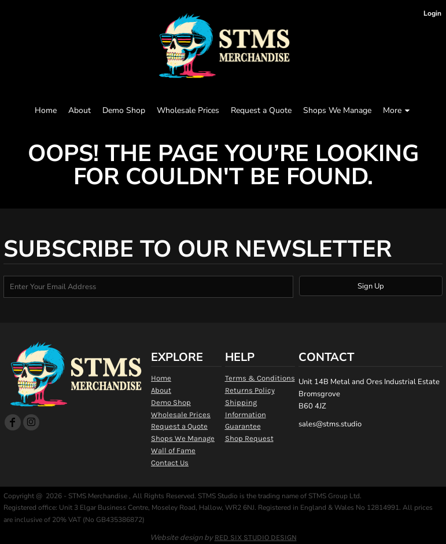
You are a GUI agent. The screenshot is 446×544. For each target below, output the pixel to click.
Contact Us (170, 462)
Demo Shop (171, 402)
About (161, 390)
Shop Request (249, 438)
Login (432, 13)
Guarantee (243, 426)
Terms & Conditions (260, 378)
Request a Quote (179, 426)
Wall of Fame (173, 450)
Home (161, 378)
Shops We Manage (183, 438)
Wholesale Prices (181, 414)
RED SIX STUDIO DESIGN (256, 537)
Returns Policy (250, 390)
